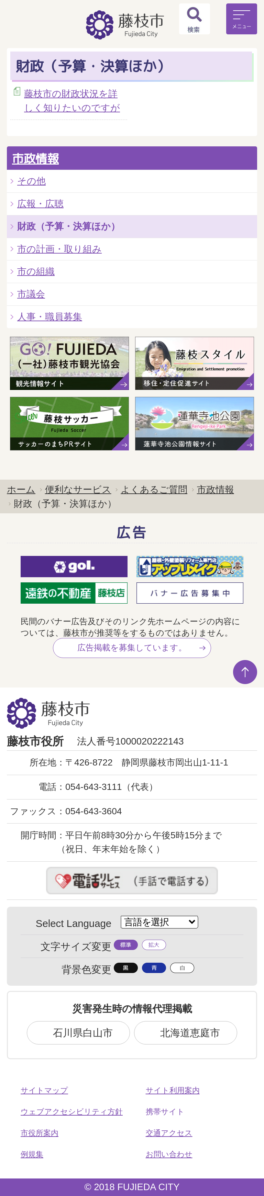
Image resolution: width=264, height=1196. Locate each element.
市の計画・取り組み (59, 249)
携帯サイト (165, 1111)
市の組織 (36, 271)
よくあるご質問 (154, 489)
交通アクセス (169, 1133)
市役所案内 (39, 1133)
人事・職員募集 (49, 316)
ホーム (21, 489)
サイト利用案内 (173, 1090)
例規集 (32, 1154)
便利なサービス (78, 489)
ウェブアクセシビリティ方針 (72, 1111)
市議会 (31, 294)
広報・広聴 (40, 203)
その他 (31, 181)
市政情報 (35, 158)
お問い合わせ (169, 1154)
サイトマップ (44, 1090)
